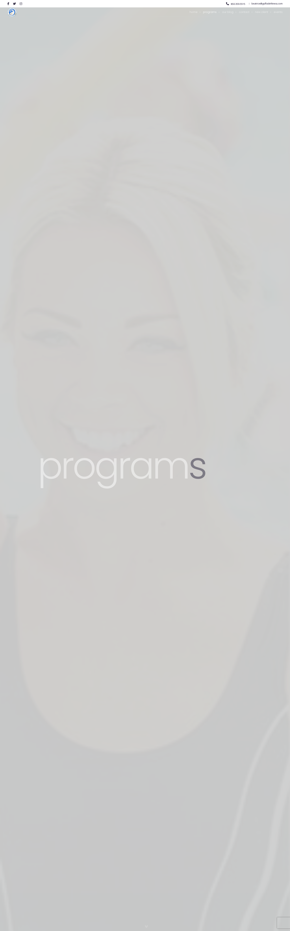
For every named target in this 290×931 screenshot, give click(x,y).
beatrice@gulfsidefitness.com (266, 3)
